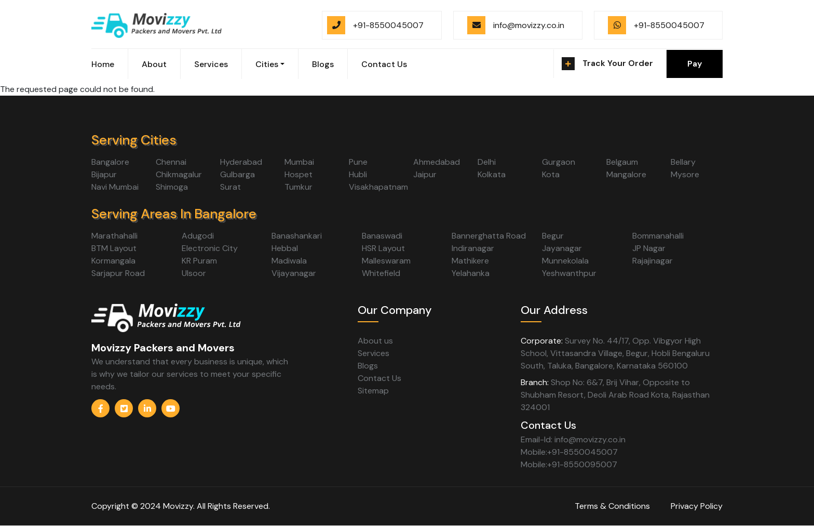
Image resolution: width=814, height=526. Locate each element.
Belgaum (622, 161)
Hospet (298, 174)
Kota (551, 174)
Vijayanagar (294, 273)
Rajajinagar (652, 260)
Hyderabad (241, 161)
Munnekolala (565, 260)
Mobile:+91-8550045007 (569, 451)
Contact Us (384, 64)
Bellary (683, 161)
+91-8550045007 (388, 25)
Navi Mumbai (115, 186)
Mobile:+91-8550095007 (569, 464)
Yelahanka (471, 273)
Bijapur (104, 174)
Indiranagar (473, 248)
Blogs (323, 64)
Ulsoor (194, 273)
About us (375, 340)
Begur (553, 235)
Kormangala (113, 260)
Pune (358, 161)
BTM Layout (114, 248)
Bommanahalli (658, 235)
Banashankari (297, 235)
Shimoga (172, 186)
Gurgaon (558, 161)
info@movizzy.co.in (528, 25)
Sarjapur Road (118, 273)
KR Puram (199, 260)
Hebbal (285, 248)
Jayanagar (562, 248)
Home (102, 64)
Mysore (685, 174)
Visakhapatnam (378, 186)
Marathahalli (114, 235)
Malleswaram (386, 260)
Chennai (171, 161)
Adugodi (198, 235)
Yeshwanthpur (569, 273)
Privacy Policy (697, 506)
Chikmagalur (179, 174)
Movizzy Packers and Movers (163, 347)
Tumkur (298, 186)
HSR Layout (383, 248)
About (154, 64)
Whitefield (381, 273)
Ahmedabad (436, 161)
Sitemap (373, 390)
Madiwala (289, 260)
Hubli (358, 174)
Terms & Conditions (612, 506)
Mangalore (626, 174)
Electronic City (210, 248)
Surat (230, 186)
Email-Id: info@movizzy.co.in (573, 439)
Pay (694, 63)
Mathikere (470, 260)
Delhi (487, 161)
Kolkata (492, 174)
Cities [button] (266, 64)
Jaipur (425, 174)
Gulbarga (237, 174)
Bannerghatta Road (489, 235)
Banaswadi (382, 235)
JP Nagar (649, 248)
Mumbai (299, 161)
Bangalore (110, 161)
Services (211, 64)
